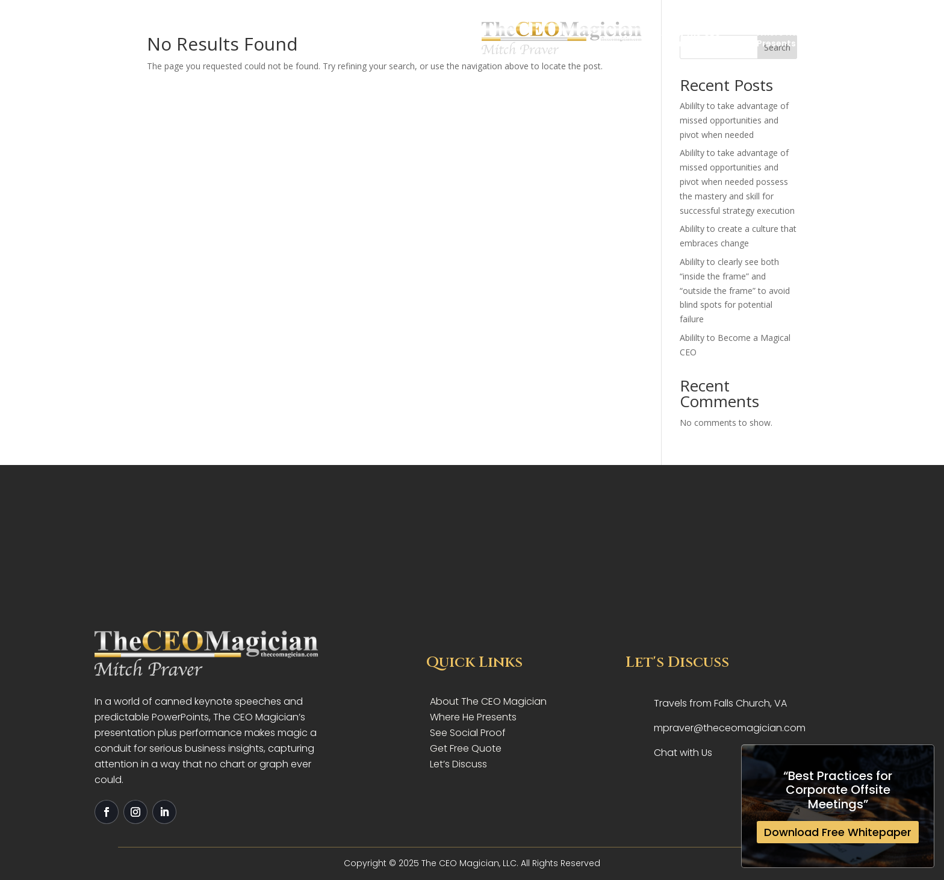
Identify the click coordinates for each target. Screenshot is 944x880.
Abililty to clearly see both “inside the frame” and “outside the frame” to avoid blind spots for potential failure (735, 290)
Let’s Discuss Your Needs (690, 37)
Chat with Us (683, 753)
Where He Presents (473, 717)
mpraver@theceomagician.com (730, 728)
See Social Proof (468, 733)
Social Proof (515, 37)
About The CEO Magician (340, 37)
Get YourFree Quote (603, 37)
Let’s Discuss (458, 764)
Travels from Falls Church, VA (720, 703)
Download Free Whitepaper (837, 832)
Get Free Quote (861, 37)
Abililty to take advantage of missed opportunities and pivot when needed (734, 120)
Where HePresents (428, 37)
